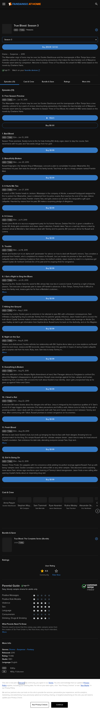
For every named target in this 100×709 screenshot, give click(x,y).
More (4, 290)
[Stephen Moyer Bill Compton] (25, 509)
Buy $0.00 (50, 123)
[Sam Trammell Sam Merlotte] (40, 509)
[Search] (96, 4)
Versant (22, 683)
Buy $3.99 (50, 148)
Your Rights (85, 685)
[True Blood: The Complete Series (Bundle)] (68, 536)
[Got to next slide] (97, 509)
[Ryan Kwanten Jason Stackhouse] (55, 509)
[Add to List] (96, 30)
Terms (51, 683)
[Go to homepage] (24, 4)
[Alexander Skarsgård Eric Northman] (86, 509)
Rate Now (56, 608)
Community (44, 608)
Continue (59, 705)
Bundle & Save (48, 79)
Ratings (67, 79)
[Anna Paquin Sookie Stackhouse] (9, 509)
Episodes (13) (9, 79)
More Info (86, 79)
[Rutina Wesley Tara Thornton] (71, 509)
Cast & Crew (29, 79)
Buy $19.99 (54, 45)
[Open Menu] (4, 4)
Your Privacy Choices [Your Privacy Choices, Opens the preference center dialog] (40, 705)
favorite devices (32, 68)
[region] (50, 694)
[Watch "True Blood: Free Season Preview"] (50, 115)
